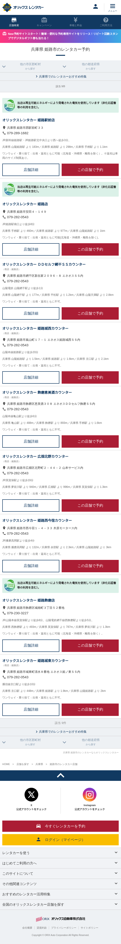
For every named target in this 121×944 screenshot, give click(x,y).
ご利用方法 (106, 22)
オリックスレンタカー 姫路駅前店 (28, 120)
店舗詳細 (31, 170)
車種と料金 (75, 22)
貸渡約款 (42, 927)
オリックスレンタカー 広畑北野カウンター (35, 456)
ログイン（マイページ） (60, 839)
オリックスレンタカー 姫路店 (25, 204)
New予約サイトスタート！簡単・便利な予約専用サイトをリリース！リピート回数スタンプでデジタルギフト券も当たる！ (63, 36)
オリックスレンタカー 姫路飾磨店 (28, 600)
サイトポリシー (89, 927)
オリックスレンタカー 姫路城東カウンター (35, 661)
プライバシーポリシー (63, 927)
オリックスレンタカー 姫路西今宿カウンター (37, 520)
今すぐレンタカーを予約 (60, 826)
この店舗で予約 (90, 170)
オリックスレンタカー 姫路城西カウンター (35, 328)
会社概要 (27, 927)
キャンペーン (44, 22)
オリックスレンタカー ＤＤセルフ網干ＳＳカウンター (44, 264)
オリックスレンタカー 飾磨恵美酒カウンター (37, 392)
